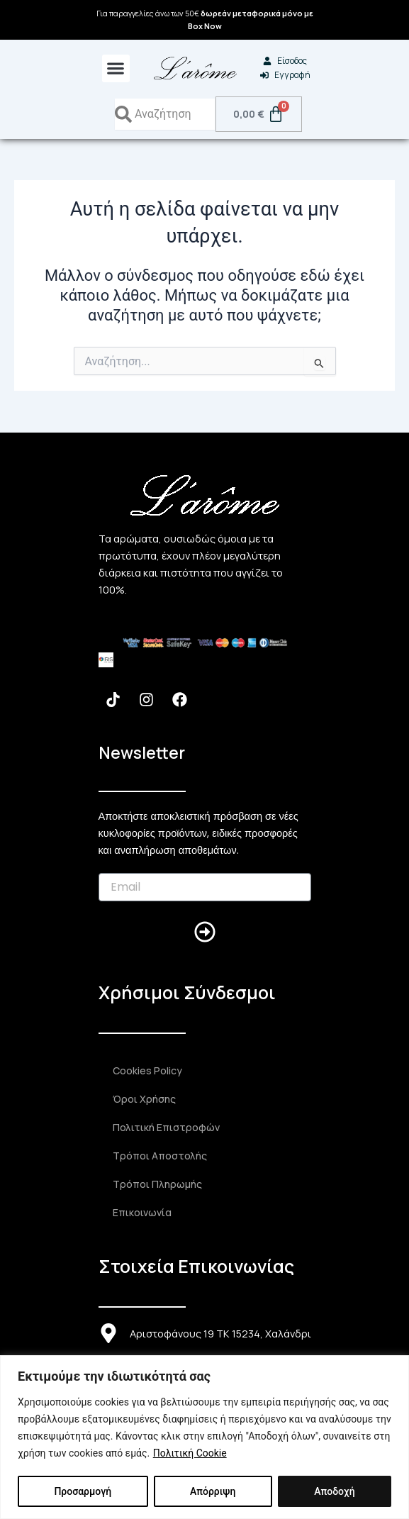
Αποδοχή (334, 1491)
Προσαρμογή (82, 1491)
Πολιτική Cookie (190, 1453)
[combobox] (165, 114)
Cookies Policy (147, 1070)
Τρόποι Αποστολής (160, 1155)
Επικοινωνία (142, 1212)
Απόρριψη (212, 1491)
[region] (204, 1437)
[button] (116, 68)
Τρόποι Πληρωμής (157, 1184)
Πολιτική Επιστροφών (166, 1127)
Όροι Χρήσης (144, 1099)
